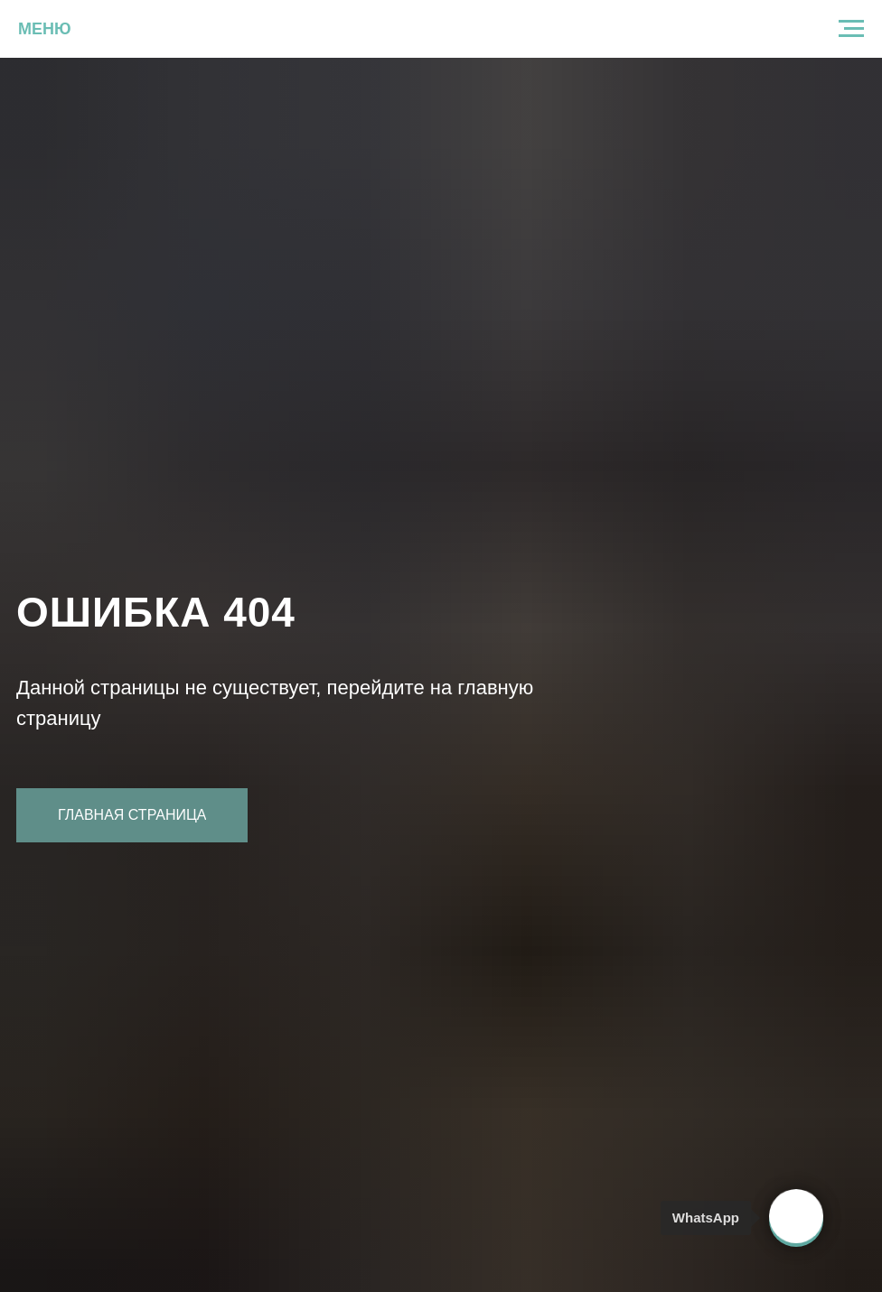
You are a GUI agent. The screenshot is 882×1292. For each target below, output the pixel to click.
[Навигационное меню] (851, 29)
